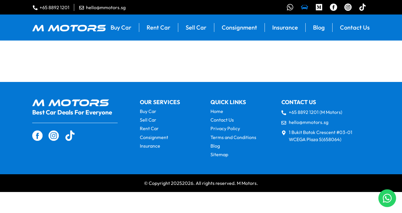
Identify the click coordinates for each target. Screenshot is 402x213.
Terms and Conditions (233, 137)
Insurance (285, 27)
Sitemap (219, 155)
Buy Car (121, 27)
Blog (319, 27)
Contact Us (355, 27)
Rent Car (159, 27)
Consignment (239, 27)
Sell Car (196, 27)
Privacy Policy (225, 129)
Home (216, 111)
